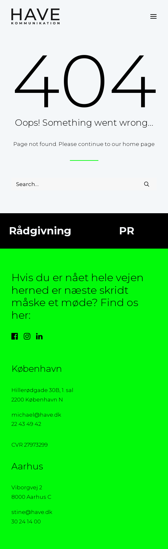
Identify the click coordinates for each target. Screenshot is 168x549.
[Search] (84, 184)
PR (125, 230)
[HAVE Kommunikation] (35, 16)
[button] (153, 16)
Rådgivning (39, 230)
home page (138, 144)
